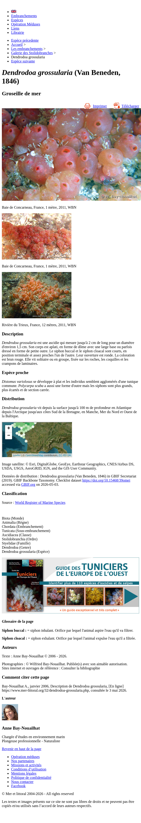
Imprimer (95, 106)
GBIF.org (28, 484)
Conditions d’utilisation (28, 769)
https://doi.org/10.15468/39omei (106, 480)
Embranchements (24, 16)
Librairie (17, 32)
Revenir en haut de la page (21, 749)
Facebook (18, 786)
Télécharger (126, 106)
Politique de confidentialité (31, 778)
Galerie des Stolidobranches (32, 53)
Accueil (17, 44)
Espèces (17, 20)
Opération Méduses (25, 24)
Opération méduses (25, 757)
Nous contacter (22, 782)
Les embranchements (27, 49)
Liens (15, 28)
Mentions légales (23, 773)
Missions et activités (26, 765)
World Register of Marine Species (40, 502)
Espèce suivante (23, 61)
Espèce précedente (25, 40)
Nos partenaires (22, 761)
